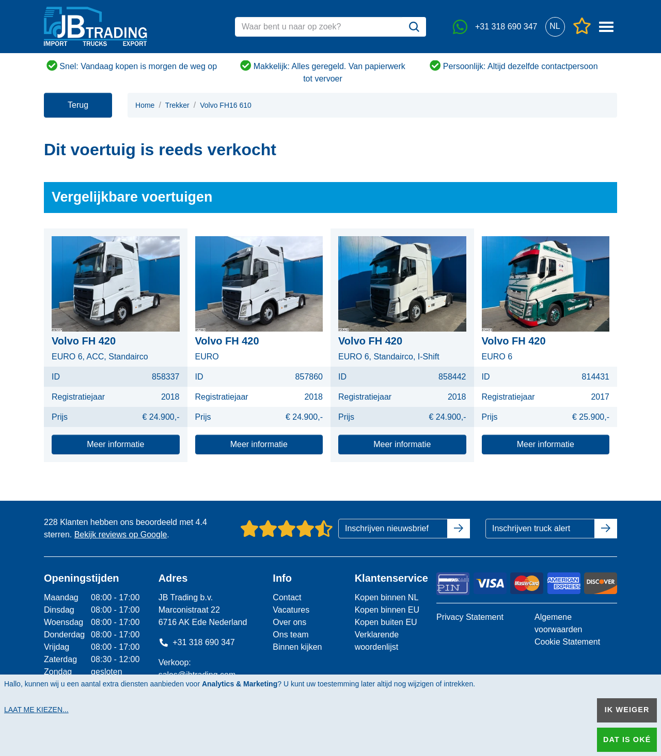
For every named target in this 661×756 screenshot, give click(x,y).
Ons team (290, 634)
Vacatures (291, 609)
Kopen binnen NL (387, 597)
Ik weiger (627, 709)
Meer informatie (115, 444)
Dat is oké (627, 739)
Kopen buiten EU (386, 622)
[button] (555, 26)
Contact (287, 597)
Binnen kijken (297, 647)
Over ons (289, 622)
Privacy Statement (469, 617)
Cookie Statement (567, 641)
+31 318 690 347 (197, 642)
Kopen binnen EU (387, 609)
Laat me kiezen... (36, 709)
